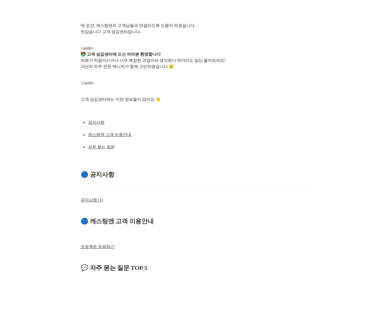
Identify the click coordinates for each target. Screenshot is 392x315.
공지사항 (96, 122)
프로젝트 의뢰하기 (98, 247)
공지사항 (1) (92, 200)
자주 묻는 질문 (101, 147)
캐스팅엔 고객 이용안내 (109, 135)
